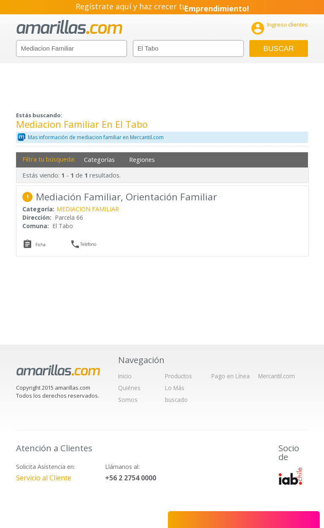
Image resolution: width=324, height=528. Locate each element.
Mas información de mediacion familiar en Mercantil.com (96, 137)
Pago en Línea (230, 376)
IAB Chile (290, 476)
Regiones (142, 160)
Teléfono (88, 244)
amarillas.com (69, 27)
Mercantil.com (276, 376)
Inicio (125, 376)
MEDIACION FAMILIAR (88, 209)
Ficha (40, 245)
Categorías (99, 160)
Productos (178, 376)
